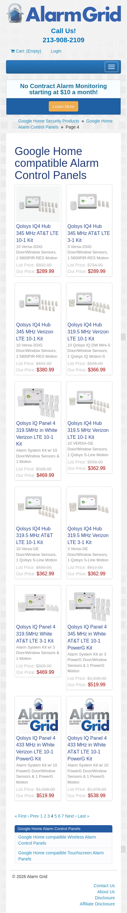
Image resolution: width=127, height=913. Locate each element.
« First (20, 816)
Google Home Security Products (48, 121)
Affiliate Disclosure (97, 903)
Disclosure (105, 897)
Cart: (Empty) (26, 51)
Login (56, 51)
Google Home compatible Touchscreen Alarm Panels (61, 855)
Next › (70, 816)
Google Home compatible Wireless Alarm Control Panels (57, 840)
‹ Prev (33, 816)
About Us (106, 891)
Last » (83, 816)
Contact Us (104, 885)
